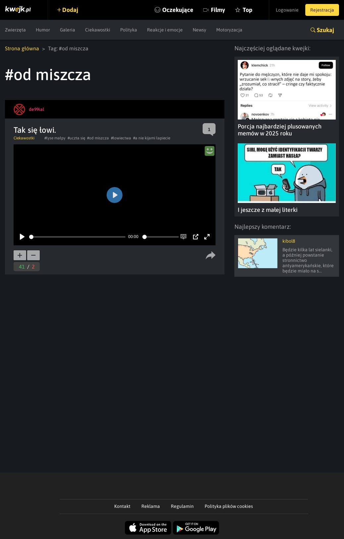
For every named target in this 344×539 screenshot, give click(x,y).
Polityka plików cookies (229, 506)
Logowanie (287, 10)
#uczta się (76, 138)
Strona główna (22, 48)
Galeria (67, 29)
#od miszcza (98, 138)
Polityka (128, 29)
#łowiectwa (121, 138)
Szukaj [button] (325, 29)
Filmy (218, 9)
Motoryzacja (229, 29)
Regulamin (182, 506)
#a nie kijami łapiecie (151, 138)
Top (247, 9)
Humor (43, 29)
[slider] (77, 237)
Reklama (150, 506)
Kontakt (122, 506)
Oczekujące (177, 9)
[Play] (22, 236)
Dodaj (70, 9)
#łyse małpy (55, 138)
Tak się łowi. (35, 129)
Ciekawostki (97, 29)
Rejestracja (322, 10)
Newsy (199, 29)
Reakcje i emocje (165, 29)
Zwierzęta (15, 29)
